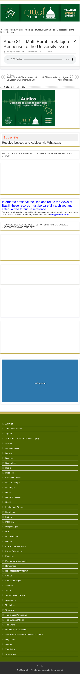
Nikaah (8, 541)
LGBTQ (8, 517)
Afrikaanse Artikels (13, 429)
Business (9, 473)
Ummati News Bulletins (15, 629)
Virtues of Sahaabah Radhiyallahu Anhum (24, 634)
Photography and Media (16, 561)
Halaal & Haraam (13, 497)
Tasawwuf (9, 610)
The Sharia (10, 625)
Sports (8, 590)
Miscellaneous (11, 536)
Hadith (8, 492)
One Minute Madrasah (15, 546)
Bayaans (9, 458)
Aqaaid (8, 433)
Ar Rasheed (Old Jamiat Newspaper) (22, 438)
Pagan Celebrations (14, 551)
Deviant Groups (12, 482)
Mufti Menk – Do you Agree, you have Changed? (57, 77)
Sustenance (10, 600)
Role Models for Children (16, 571)
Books (8, 468)
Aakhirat (9, 424)
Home (4, 30)
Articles (8, 443)
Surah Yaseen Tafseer (15, 595)
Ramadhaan (11, 566)
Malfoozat (9, 522)
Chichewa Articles (13, 478)
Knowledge (10, 512)
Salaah (8, 576)
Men (7, 531)
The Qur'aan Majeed (14, 620)
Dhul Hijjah (10, 487)
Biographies (10, 463)
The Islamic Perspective (16, 615)
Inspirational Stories (14, 507)
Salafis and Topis (13, 580)
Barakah (9, 453)
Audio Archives (16, 30)
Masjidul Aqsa (11, 527)
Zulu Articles (11, 649)
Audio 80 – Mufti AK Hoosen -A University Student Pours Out (23, 77)
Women (8, 644)
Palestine (9, 556)
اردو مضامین (10, 654)
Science (9, 585)
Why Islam (10, 639)
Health (8, 502)
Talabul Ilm (10, 605)
